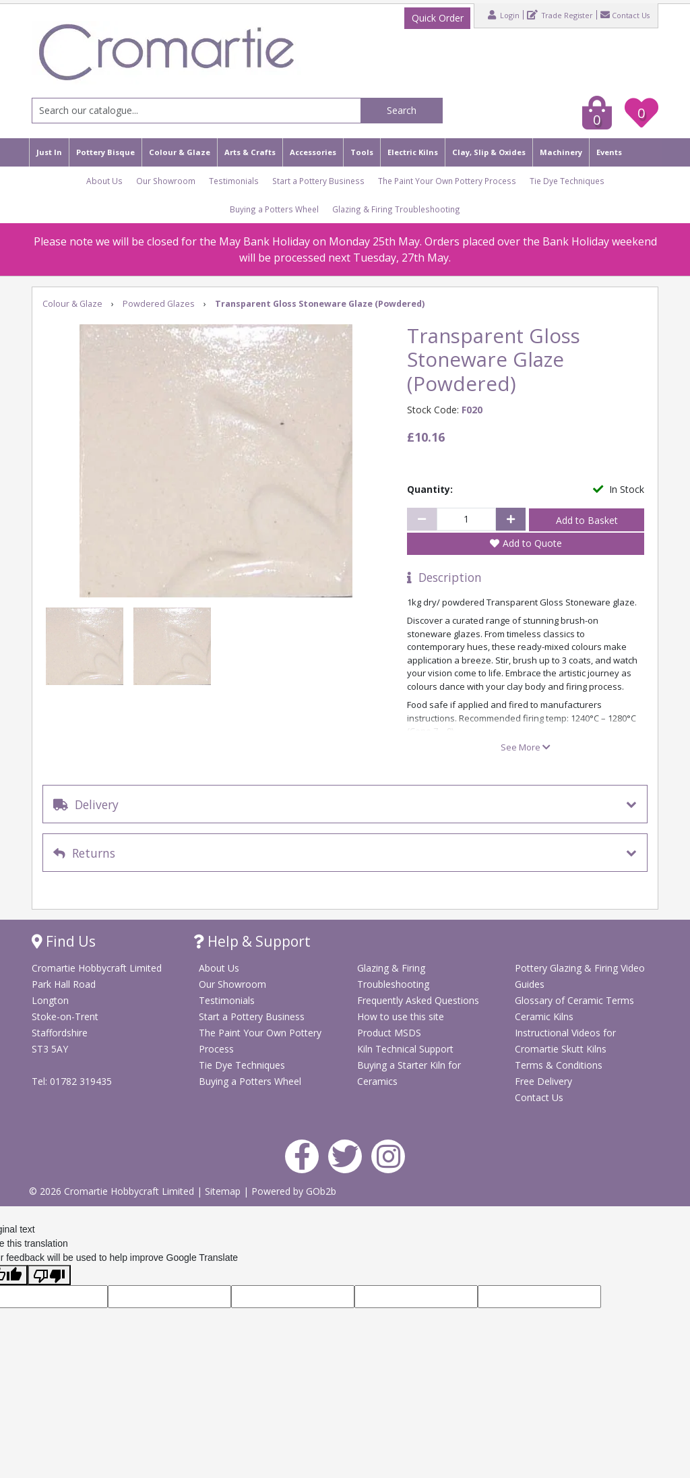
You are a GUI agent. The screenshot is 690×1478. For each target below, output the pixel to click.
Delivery (86, 804)
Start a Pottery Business (318, 180)
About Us (104, 180)
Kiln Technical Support (405, 1048)
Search (401, 110)
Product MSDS (389, 1032)
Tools (361, 152)
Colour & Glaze (179, 152)
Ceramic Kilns (544, 1016)
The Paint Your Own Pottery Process (447, 180)
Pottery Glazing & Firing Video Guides (580, 976)
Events (609, 152)
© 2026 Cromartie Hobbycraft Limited (113, 1191)
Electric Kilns (412, 152)
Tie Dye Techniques (567, 180)
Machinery (561, 152)
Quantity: (430, 489)
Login (504, 15)
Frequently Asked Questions (418, 1000)
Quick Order (438, 17)
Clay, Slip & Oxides (489, 152)
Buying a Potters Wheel (274, 209)
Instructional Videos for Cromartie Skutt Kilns (565, 1040)
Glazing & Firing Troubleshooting (396, 209)
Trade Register (560, 15)
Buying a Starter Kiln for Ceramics (409, 1073)
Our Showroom (165, 180)
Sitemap (224, 1191)
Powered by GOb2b (293, 1191)
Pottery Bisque (105, 152)
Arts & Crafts (250, 152)
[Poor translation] (49, 1275)
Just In (49, 152)
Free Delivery (543, 1081)
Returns (84, 853)
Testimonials (234, 180)
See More (526, 747)
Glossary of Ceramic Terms (574, 1000)
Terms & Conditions (558, 1065)
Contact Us (625, 15)
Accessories (313, 152)
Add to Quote (532, 543)
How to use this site (400, 1016)
